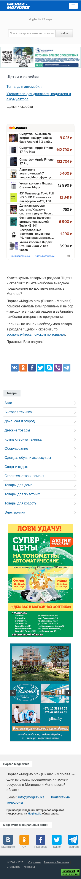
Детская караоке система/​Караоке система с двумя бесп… (36, 209)
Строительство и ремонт (24, 476)
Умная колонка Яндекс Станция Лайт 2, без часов (35, 246)
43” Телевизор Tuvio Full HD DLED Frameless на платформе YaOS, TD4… (36, 197)
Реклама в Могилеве (56, 862)
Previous (13, 693)
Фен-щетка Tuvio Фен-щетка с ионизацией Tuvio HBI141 (35, 221)
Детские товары (17, 430)
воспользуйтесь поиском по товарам (35, 334)
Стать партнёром (44, 256)
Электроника (15, 512)
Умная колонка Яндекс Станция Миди (35, 185)
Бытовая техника (18, 412)
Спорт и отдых (16, 467)
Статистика (13, 866)
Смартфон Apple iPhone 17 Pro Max (36, 149)
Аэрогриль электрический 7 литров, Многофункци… (36, 173)
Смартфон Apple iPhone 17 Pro (36, 161)
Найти (64, 33)
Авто (8, 403)
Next (67, 693)
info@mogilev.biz (31, 797)
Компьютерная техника (23, 439)
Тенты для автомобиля (24, 86)
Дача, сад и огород (20, 421)
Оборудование (16, 448)
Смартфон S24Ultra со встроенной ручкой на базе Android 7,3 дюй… (35, 137)
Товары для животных (22, 494)
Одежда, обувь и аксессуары (28, 457)
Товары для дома (18, 485)
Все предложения (20, 256)
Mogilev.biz (35, 19)
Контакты (29, 866)
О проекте (34, 862)
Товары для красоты (21, 503)
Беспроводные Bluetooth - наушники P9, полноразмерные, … (36, 233)
